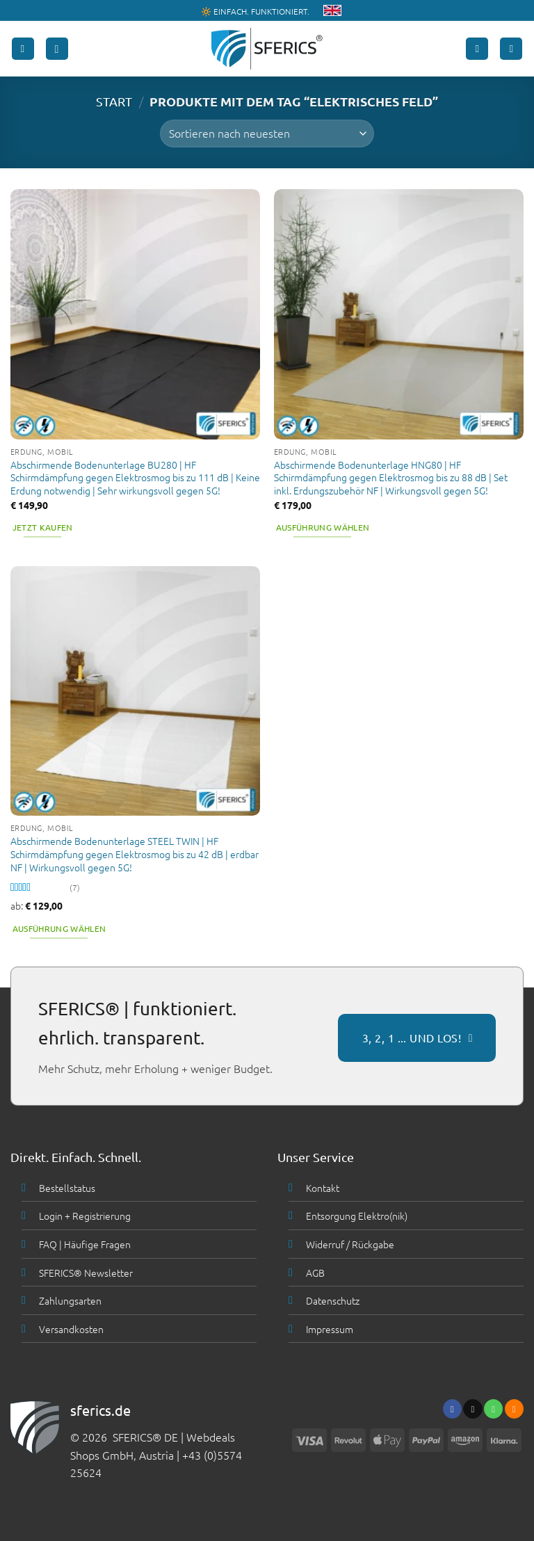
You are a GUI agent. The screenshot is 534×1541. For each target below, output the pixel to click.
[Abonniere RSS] (514, 1409)
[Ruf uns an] (493, 1409)
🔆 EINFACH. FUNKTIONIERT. (255, 11)
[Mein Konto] (477, 49)
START (114, 101)
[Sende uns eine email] (472, 1409)
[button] (23, 49)
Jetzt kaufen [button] (43, 527)
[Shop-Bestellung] (266, 133)
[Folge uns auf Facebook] (452, 1409)
